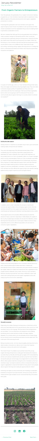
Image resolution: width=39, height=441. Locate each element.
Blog (2, 5)
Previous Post (6, 437)
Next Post (33, 437)
